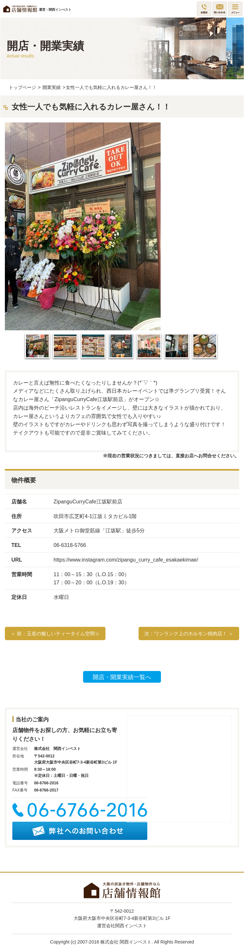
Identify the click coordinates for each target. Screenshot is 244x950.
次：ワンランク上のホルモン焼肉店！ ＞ (188, 633)
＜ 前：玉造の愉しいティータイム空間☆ (55, 633)
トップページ (22, 87)
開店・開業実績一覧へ (122, 677)
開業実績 (52, 87)
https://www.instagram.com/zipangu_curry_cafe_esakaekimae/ (126, 560)
